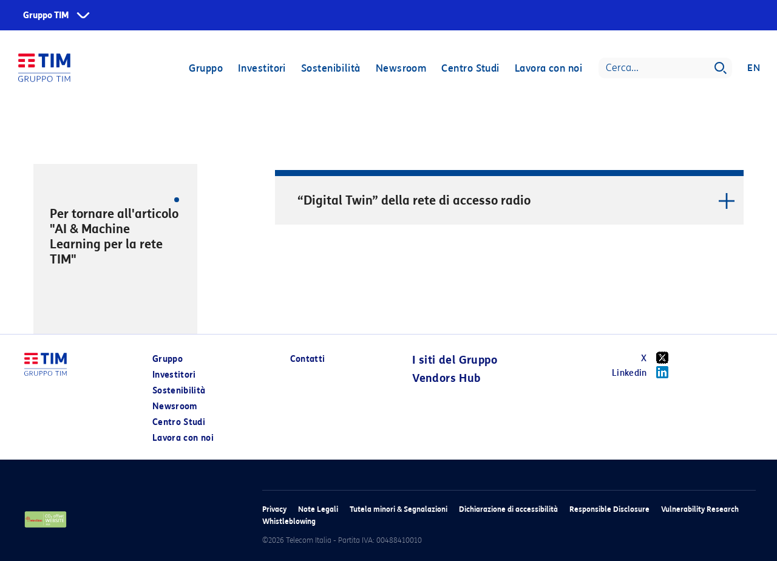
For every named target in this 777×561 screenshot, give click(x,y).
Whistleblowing (289, 521)
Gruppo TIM (46, 15)
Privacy (274, 509)
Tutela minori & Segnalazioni (398, 509)
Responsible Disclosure (609, 509)
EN (753, 68)
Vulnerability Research (700, 509)
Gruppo (206, 68)
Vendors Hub (446, 378)
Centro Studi (470, 68)
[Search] (665, 68)
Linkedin (644, 372)
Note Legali (318, 509)
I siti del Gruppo (454, 360)
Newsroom (401, 68)
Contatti (307, 359)
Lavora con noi (548, 68)
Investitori (262, 68)
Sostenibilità (331, 68)
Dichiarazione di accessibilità (508, 509)
